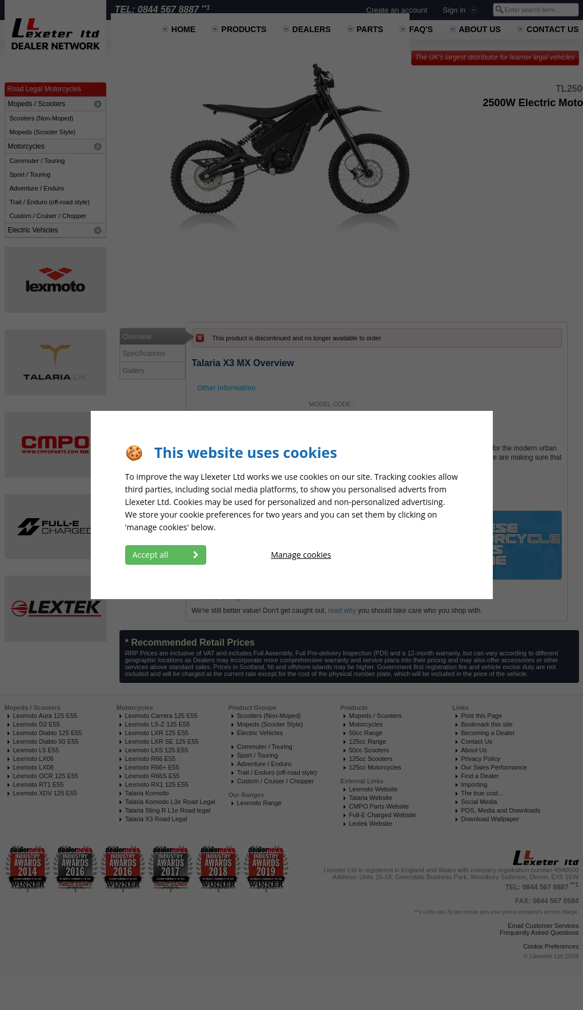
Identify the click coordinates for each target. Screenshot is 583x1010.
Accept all (166, 554)
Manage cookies (301, 554)
